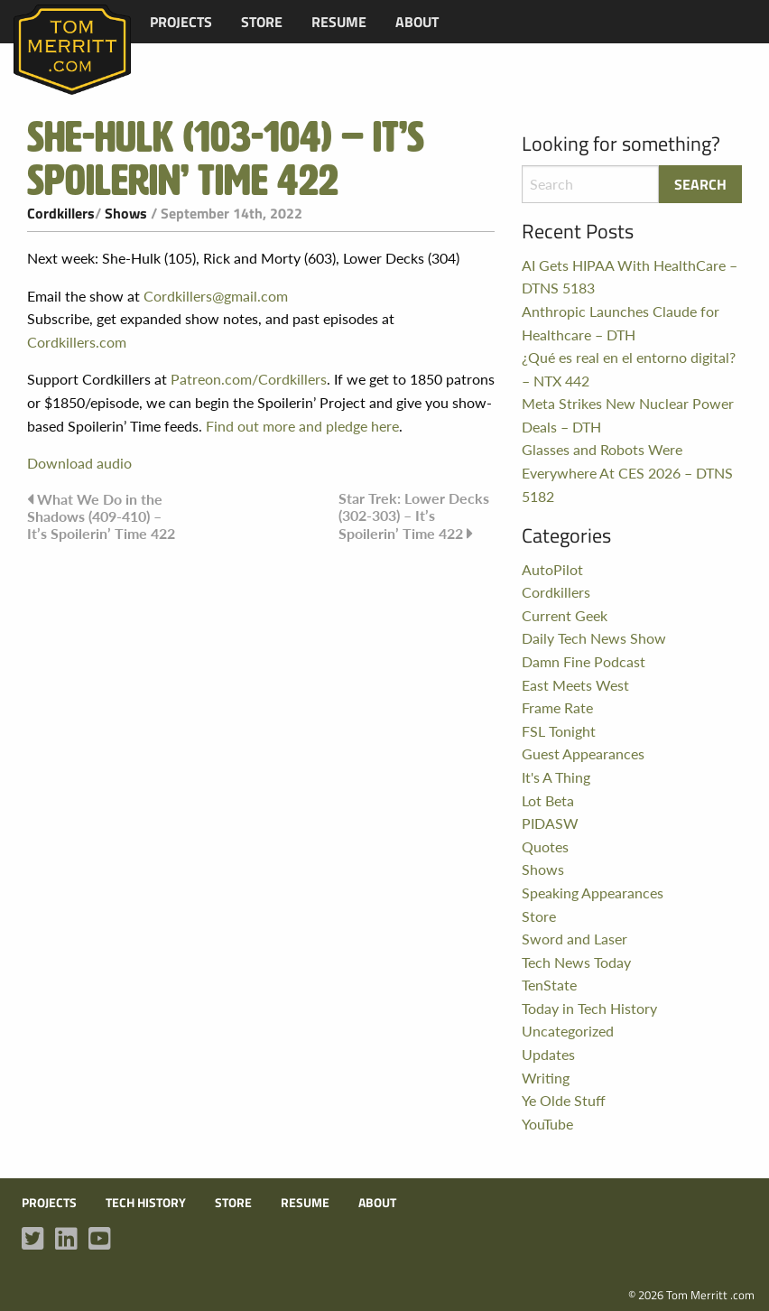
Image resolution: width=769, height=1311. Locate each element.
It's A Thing (556, 777)
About (417, 22)
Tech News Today (576, 962)
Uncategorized (568, 1030)
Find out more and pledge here (302, 425)
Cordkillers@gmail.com (216, 295)
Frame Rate (557, 707)
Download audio (79, 462)
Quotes (545, 846)
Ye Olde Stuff (564, 1100)
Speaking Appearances (592, 892)
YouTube (547, 1123)
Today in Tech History (589, 1008)
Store (262, 22)
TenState (549, 984)
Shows (126, 213)
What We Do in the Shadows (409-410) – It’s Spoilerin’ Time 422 (101, 516)
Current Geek (564, 615)
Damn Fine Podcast (583, 661)
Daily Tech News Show (594, 638)
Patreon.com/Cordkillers (249, 378)
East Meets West (575, 684)
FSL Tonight (559, 731)
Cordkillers (61, 213)
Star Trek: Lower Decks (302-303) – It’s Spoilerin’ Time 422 (413, 516)
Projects (181, 22)
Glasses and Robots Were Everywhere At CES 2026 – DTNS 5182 (627, 472)
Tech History (146, 1203)
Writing (546, 1077)
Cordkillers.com (76, 341)
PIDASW (550, 823)
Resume (338, 22)
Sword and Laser (574, 938)
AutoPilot (552, 569)
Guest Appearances (583, 753)
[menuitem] (181, 21)
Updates (548, 1054)
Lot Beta (548, 800)
